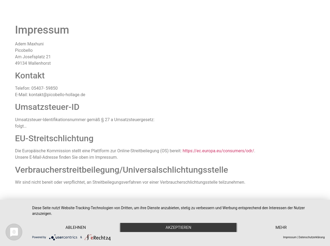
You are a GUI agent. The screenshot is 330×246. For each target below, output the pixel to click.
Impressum (290, 237)
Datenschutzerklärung (312, 237)
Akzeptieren (178, 227)
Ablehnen (75, 227)
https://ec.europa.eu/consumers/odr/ (218, 150)
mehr (281, 227)
